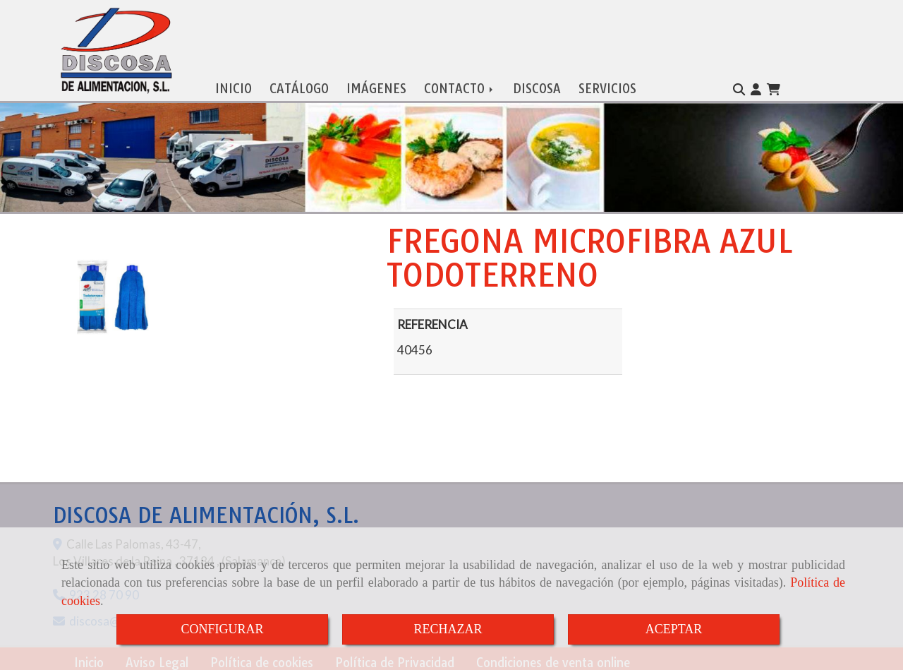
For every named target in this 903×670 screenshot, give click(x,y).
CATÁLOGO (299, 85)
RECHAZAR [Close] (447, 629)
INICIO (233, 85)
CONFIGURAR (222, 629)
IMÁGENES (376, 85)
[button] (756, 86)
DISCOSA (537, 85)
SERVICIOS (607, 85)
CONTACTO (459, 85)
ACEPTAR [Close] (674, 629)
